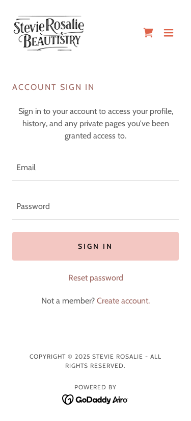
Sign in (95, 246)
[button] (168, 32)
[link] (49, 32)
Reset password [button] (95, 278)
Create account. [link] (123, 301)
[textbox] (95, 167)
